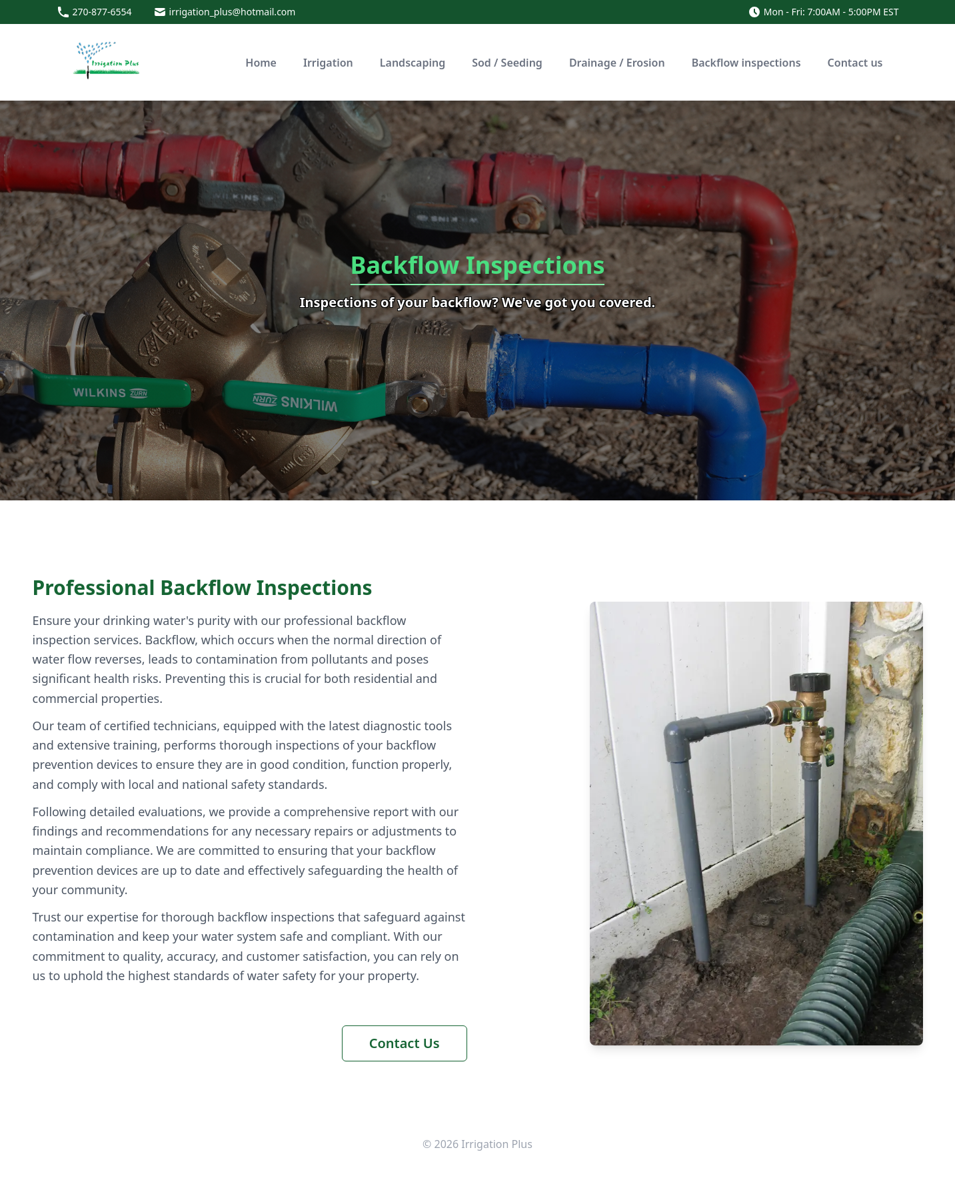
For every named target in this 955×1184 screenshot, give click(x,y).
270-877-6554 (102, 11)
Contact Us (404, 1043)
